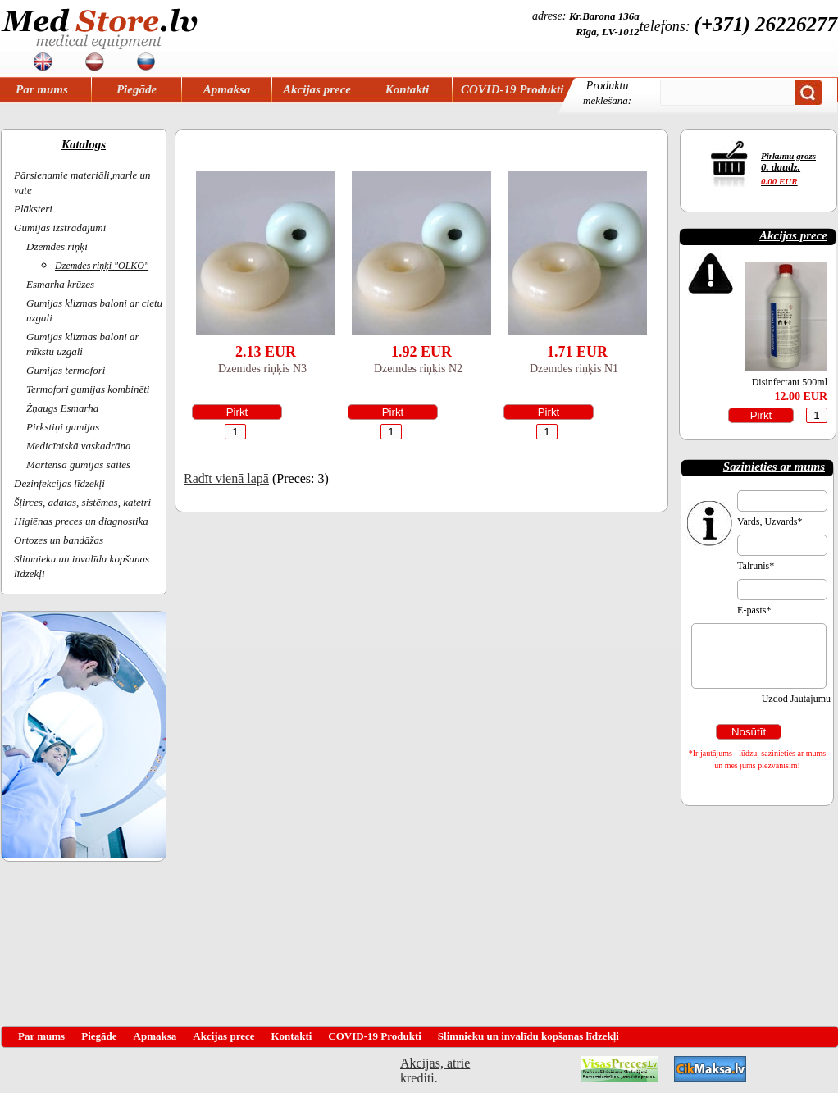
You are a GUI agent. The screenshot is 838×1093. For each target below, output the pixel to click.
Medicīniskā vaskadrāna (78, 445)
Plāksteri (33, 209)
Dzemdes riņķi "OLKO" (101, 265)
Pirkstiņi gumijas (62, 427)
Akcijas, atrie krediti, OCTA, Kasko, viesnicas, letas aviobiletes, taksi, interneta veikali (435, 1069)
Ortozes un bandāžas (58, 540)
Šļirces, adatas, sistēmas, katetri (82, 502)
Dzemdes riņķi (57, 246)
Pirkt (237, 412)
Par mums (42, 89)
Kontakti (407, 89)
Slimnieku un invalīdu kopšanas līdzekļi (528, 1036)
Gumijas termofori (65, 370)
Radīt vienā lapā (226, 478)
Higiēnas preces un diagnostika (81, 521)
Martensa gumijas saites (78, 464)
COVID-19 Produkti (512, 89)
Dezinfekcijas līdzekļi (59, 483)
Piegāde (136, 89)
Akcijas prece (317, 89)
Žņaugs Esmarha (62, 408)
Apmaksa (227, 89)
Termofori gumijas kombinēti (87, 389)
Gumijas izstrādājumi (60, 227)
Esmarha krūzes (60, 284)
